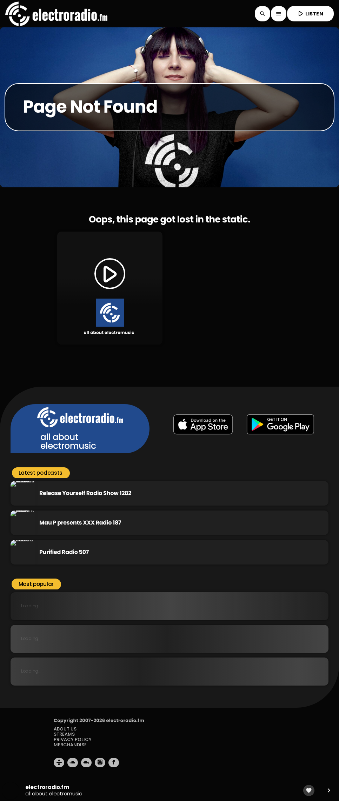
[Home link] (56, 13)
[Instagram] (100, 763)
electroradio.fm (125, 720)
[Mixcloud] (86, 763)
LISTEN (310, 13)
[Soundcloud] (72, 763)
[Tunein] (59, 763)
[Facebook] (113, 763)
